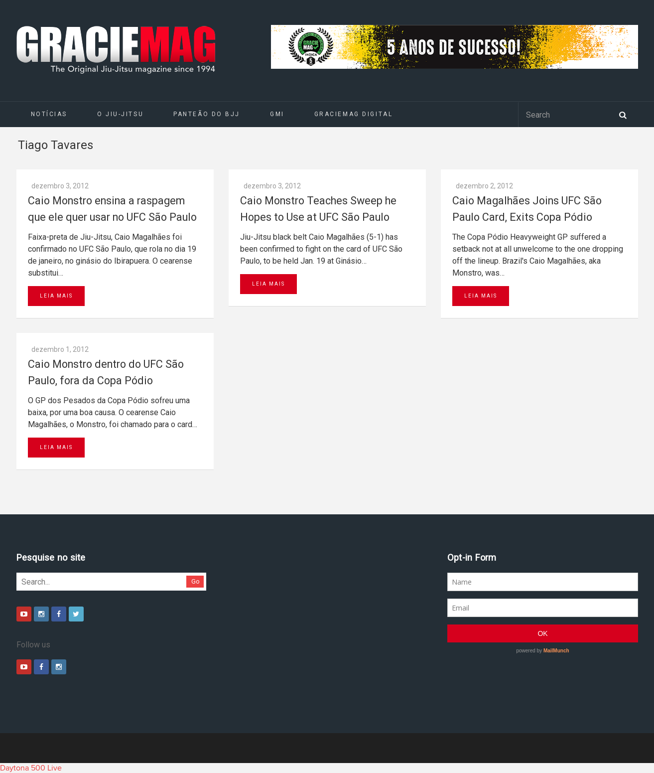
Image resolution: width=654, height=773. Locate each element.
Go (195, 581)
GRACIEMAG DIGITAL (353, 114)
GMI (277, 114)
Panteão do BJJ (206, 114)
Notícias (49, 114)
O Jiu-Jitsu (120, 114)
